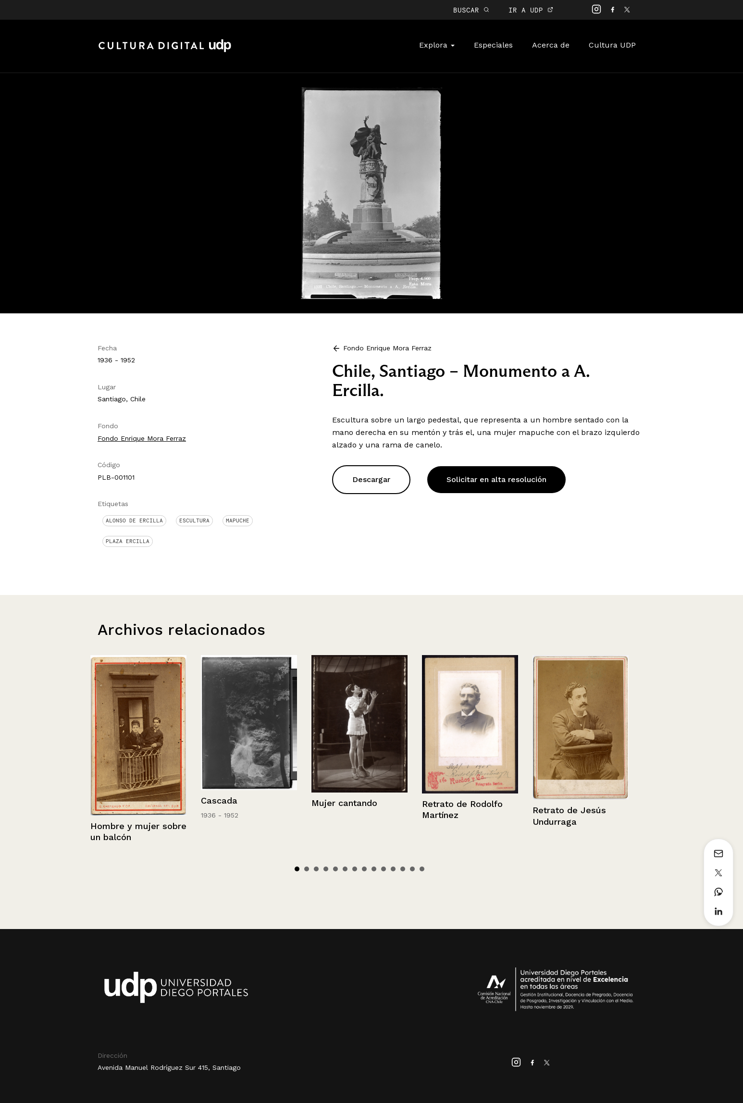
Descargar (371, 479)
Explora (437, 45)
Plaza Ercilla (127, 541)
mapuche (237, 520)
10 (383, 869)
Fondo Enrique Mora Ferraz (142, 438)
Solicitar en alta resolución (496, 479)
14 (422, 869)
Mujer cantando (344, 803)
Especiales (493, 45)
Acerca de (551, 45)
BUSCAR (471, 10)
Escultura (194, 520)
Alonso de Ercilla (134, 520)
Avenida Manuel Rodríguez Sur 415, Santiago (169, 1067)
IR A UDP (530, 10)
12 (402, 869)
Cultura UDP (612, 45)
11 (393, 869)
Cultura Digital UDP (165, 51)
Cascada (219, 800)
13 (412, 869)
